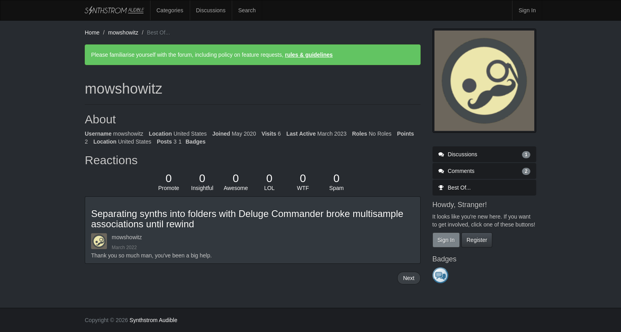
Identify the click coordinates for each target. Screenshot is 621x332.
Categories (169, 10)
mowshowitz (127, 237)
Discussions (211, 10)
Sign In (527, 10)
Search (246, 10)
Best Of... (454, 187)
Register (477, 240)
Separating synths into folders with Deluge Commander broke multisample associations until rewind (247, 218)
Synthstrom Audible (114, 10)
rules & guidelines (309, 55)
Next (409, 278)
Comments (484, 171)
